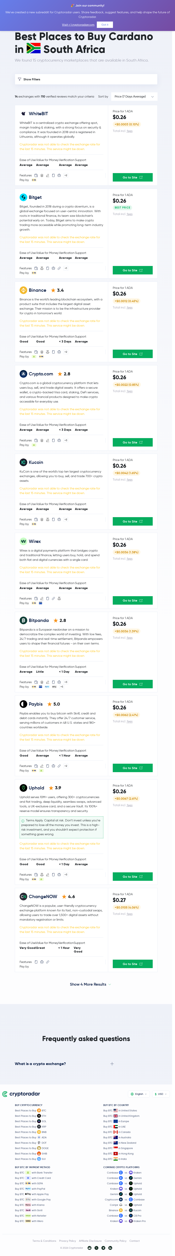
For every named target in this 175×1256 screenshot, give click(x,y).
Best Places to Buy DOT (30, 1143)
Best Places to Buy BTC (30, 1110)
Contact (134, 1241)
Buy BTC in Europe (116, 1121)
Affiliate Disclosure (90, 1241)
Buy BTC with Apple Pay (32, 1194)
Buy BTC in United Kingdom (121, 1116)
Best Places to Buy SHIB (31, 1153)
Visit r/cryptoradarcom (78, 25)
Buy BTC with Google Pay (33, 1199)
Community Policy (115, 1241)
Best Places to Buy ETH (30, 1116)
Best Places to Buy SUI (30, 1159)
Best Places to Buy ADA (30, 1137)
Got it (104, 24)
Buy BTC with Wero (29, 1221)
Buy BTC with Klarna (29, 1205)
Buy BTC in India (115, 1159)
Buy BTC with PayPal (30, 1189)
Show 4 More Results (88, 984)
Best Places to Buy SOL (30, 1121)
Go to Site (133, 177)
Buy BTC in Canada (116, 1132)
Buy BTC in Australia (117, 1137)
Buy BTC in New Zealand (119, 1142)
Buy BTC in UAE (114, 1126)
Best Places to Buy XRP (30, 1126)
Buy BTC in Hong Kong (118, 1153)
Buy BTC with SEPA (29, 1183)
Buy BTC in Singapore (118, 1148)
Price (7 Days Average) (130, 96)
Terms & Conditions (44, 1241)
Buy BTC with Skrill (28, 1210)
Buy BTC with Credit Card (33, 1178)
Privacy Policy (67, 1241)
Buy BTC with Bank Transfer (33, 1172)
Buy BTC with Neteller (30, 1216)
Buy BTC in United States (120, 1110)
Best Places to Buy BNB (30, 1132)
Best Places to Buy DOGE (32, 1148)
